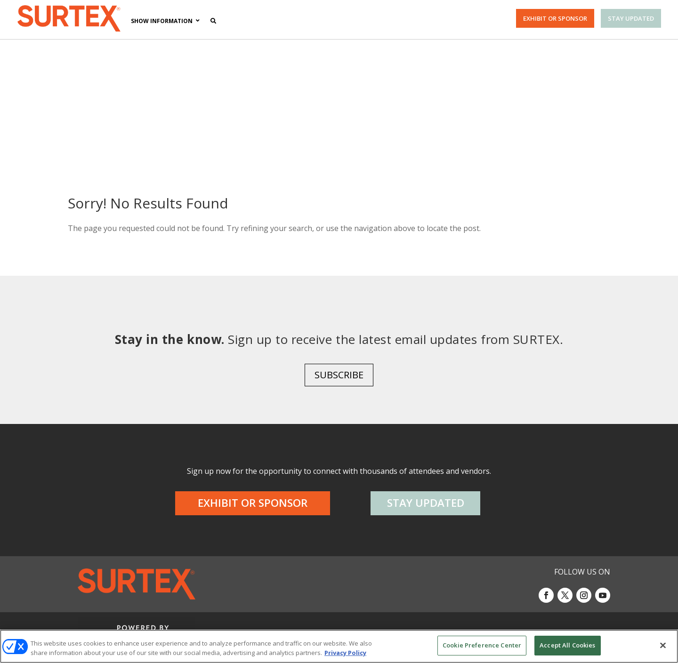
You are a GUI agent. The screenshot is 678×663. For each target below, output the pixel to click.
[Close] (663, 645)
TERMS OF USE (549, 625)
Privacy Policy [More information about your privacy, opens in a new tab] (345, 652)
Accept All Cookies (567, 645)
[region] (339, 646)
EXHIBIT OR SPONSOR (555, 18)
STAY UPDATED (631, 18)
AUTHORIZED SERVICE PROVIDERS (224, 625)
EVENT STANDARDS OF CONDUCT (351, 625)
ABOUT (109, 625)
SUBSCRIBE (339, 313)
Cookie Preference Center (482, 645)
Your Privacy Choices (460, 625)
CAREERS (142, 625)
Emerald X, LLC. (514, 580)
